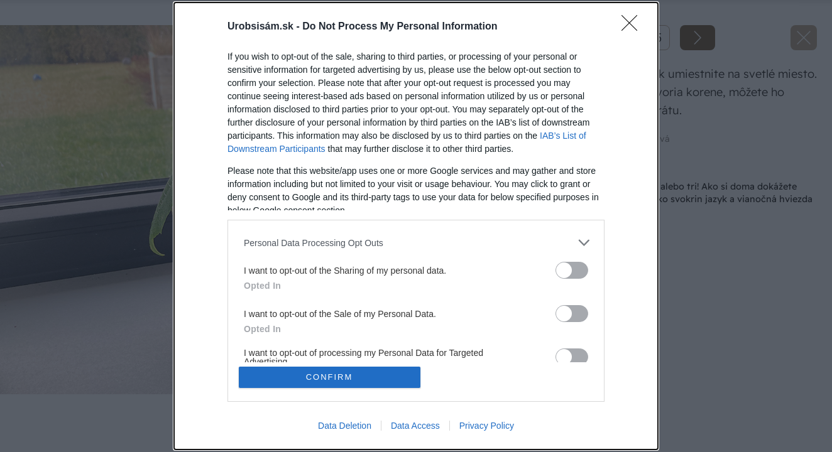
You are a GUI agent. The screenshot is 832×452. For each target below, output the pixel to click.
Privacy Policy (486, 426)
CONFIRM (329, 377)
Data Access (415, 426)
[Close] (633, 27)
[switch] (572, 270)
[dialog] (416, 226)
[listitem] (416, 242)
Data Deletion (344, 426)
